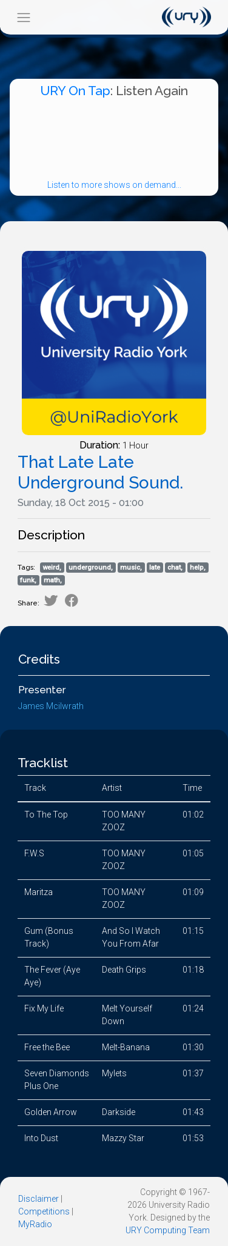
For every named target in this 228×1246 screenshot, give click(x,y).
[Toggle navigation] (23, 17)
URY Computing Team (168, 1230)
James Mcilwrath (51, 706)
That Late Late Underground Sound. (100, 472)
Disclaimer (38, 1199)
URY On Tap (75, 90)
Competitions (44, 1211)
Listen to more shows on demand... (114, 185)
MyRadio (35, 1224)
